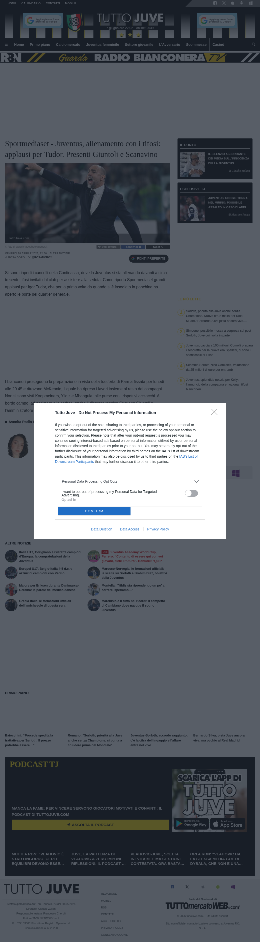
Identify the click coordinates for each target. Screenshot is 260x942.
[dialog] (130, 471)
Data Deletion (101, 529)
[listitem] (130, 481)
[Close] (216, 413)
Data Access (130, 529)
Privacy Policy (158, 529)
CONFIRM (94, 511)
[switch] (191, 493)
